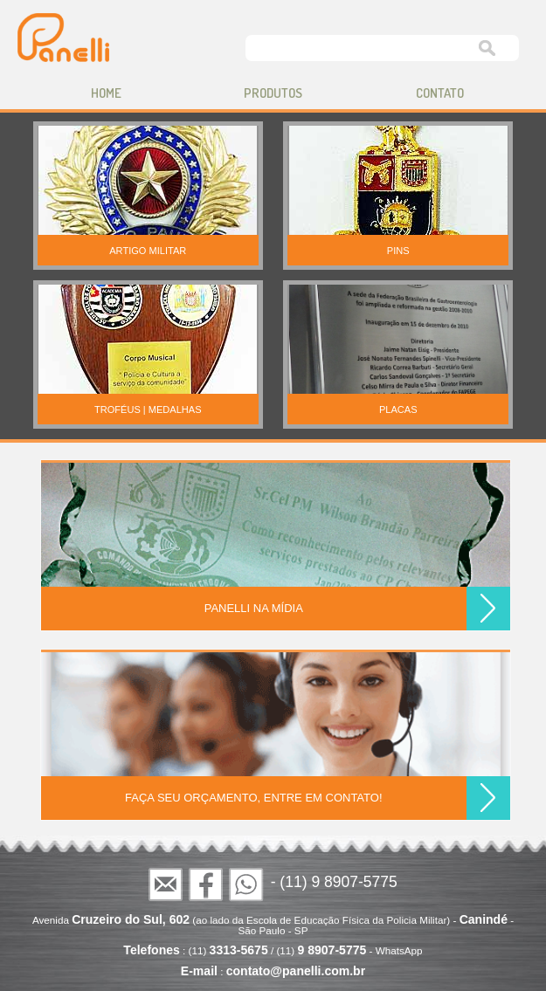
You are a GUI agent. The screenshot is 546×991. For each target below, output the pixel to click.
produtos (273, 93)
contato (440, 93)
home (106, 93)
